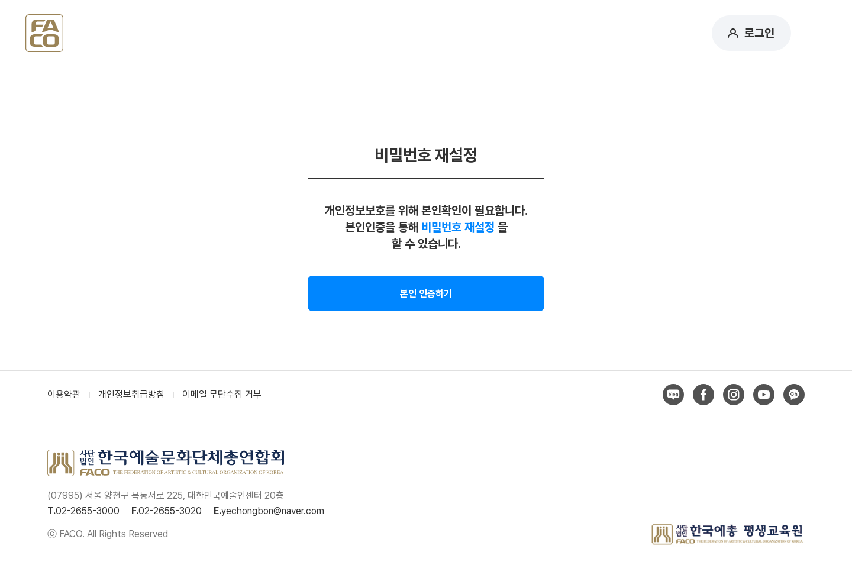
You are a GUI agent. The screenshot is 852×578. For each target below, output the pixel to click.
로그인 (759, 33)
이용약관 (63, 394)
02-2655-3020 (170, 510)
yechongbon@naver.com (272, 510)
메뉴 (815, 33)
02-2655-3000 (88, 510)
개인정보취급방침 (131, 394)
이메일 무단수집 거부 (222, 394)
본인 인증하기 (426, 293)
